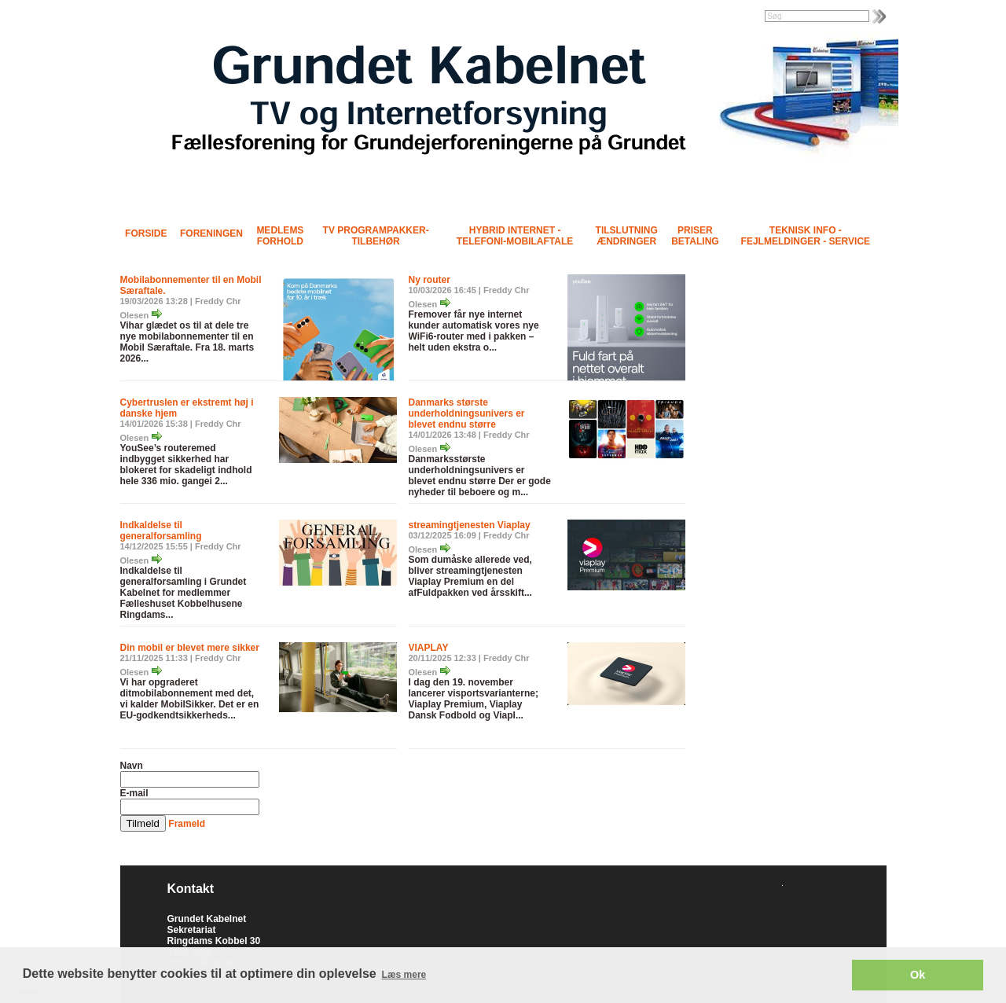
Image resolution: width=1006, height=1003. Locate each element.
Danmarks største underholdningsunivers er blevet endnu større (467, 413)
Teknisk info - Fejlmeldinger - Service (805, 236)
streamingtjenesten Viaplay (470, 525)
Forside (146, 233)
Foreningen (211, 233)
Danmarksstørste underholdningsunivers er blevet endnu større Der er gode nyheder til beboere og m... (480, 476)
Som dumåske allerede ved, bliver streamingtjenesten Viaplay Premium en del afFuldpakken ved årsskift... (470, 576)
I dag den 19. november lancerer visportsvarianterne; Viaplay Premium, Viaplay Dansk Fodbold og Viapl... (473, 699)
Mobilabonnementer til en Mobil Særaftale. (191, 285)
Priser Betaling (694, 236)
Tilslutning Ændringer (627, 236)
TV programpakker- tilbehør (376, 236)
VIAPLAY (429, 647)
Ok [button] (917, 974)
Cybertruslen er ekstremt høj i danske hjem (187, 408)
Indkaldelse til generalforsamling (161, 531)
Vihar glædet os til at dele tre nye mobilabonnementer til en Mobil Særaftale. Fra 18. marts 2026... (187, 342)
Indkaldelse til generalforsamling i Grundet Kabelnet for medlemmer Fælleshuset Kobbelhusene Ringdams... (183, 592)
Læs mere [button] (404, 974)
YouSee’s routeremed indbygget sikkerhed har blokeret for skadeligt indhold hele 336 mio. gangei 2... (186, 465)
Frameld (186, 823)
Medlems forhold (279, 236)
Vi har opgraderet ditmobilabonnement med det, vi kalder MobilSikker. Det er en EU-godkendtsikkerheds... (189, 699)
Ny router (429, 279)
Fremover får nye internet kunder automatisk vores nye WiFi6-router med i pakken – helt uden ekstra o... (474, 331)
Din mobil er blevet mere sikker (189, 647)
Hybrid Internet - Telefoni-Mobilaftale (515, 236)
